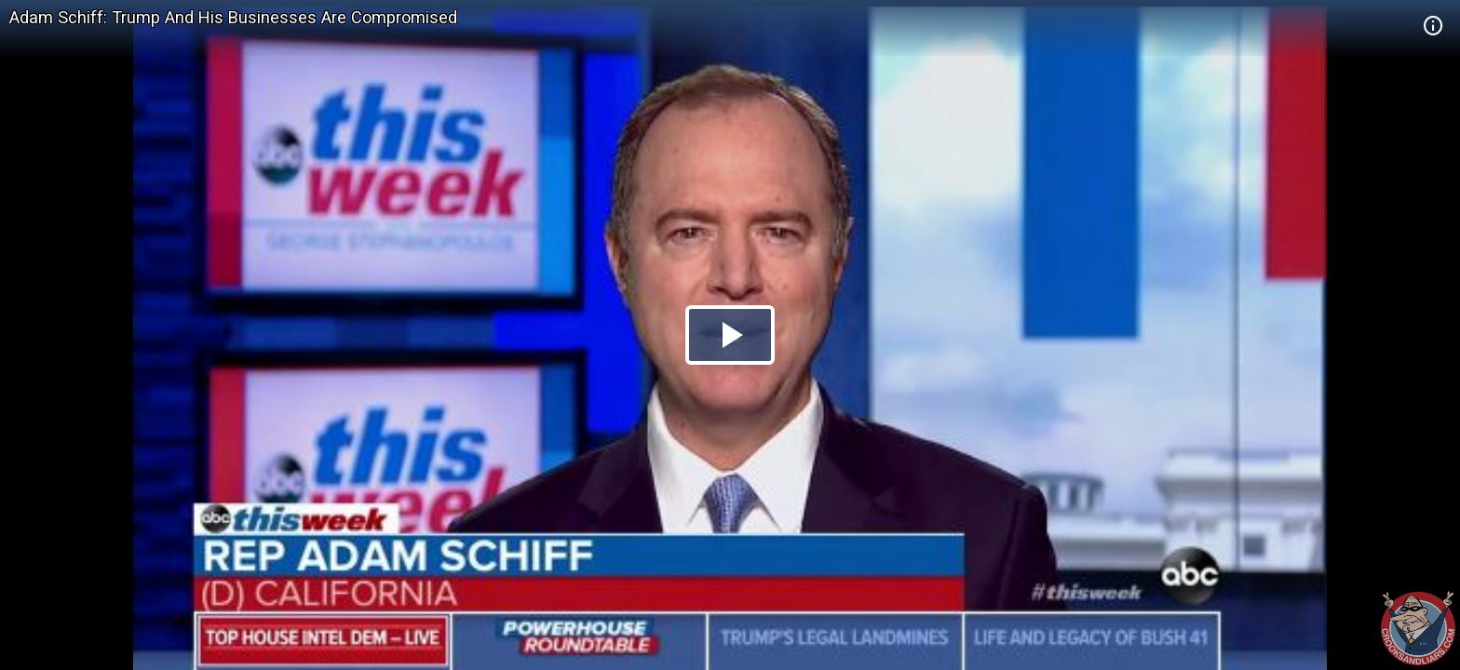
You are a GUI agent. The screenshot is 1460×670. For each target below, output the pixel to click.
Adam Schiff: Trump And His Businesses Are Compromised (233, 17)
